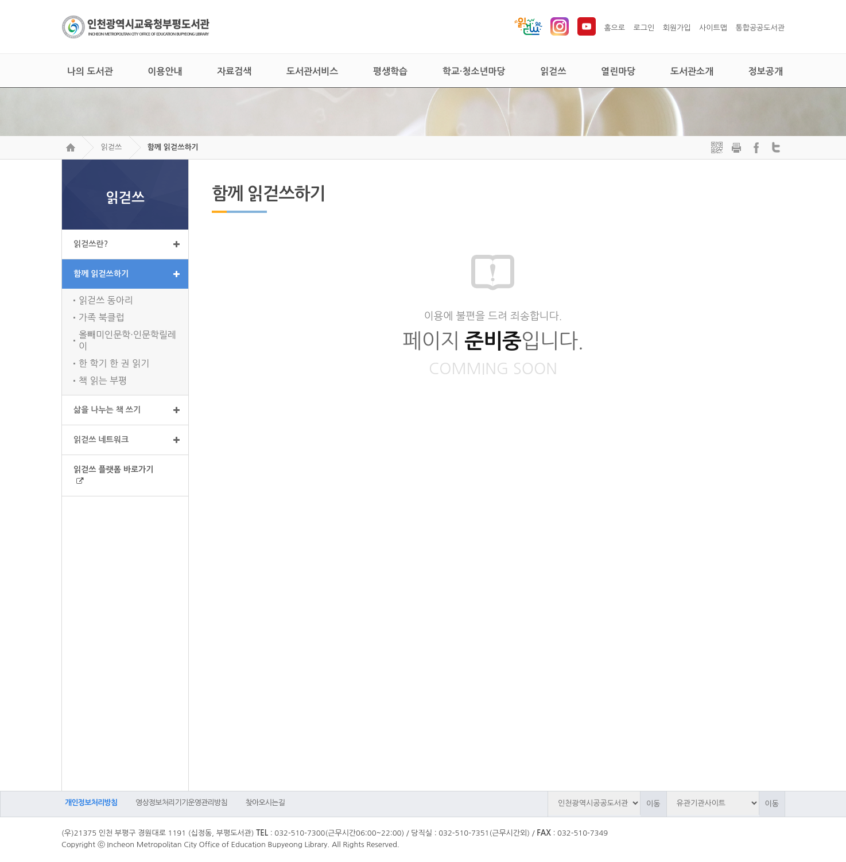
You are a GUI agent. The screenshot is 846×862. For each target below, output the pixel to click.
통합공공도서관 (760, 28)
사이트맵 (713, 28)
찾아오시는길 (265, 802)
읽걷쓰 (111, 147)
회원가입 (677, 28)
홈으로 (614, 28)
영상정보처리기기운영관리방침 (181, 802)
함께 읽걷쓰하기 (173, 147)
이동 (653, 803)
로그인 (644, 28)
